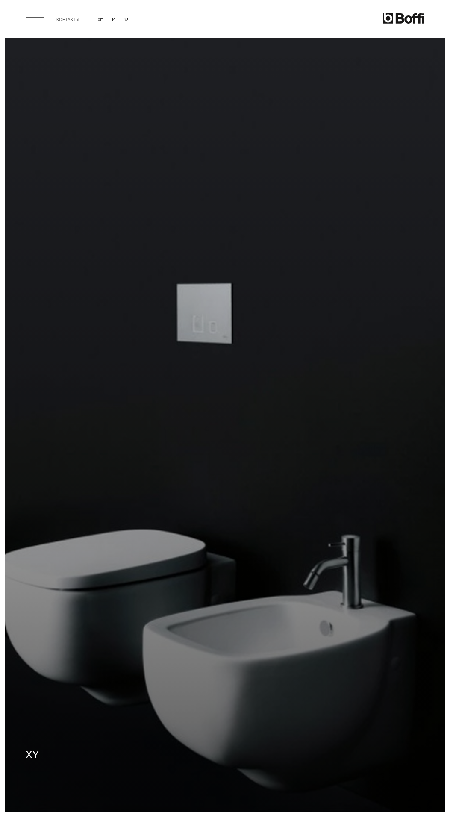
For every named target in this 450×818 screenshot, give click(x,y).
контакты (67, 19)
